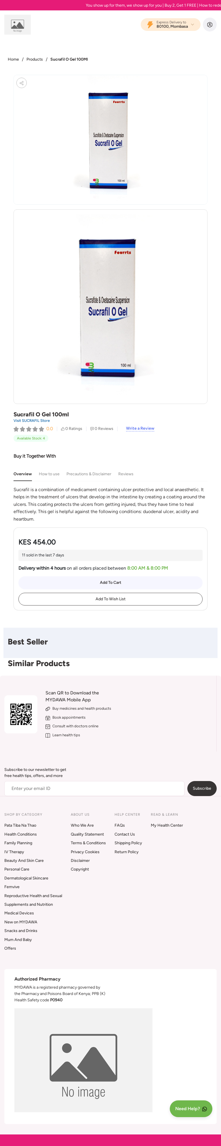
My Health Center (167, 825)
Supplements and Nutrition (28, 904)
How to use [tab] (49, 474)
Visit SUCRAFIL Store (32, 420)
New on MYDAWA (20, 922)
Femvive (12, 886)
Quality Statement (87, 834)
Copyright (80, 869)
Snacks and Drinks (20, 930)
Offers (10, 948)
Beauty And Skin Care (24, 860)
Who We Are (82, 825)
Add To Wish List (110, 599)
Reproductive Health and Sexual (33, 895)
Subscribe (202, 788)
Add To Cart (110, 582)
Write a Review (140, 428)
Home (13, 59)
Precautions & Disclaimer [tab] (88, 474)
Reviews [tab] (126, 474)
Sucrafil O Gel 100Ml (69, 59)
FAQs (120, 825)
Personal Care (16, 869)
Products (34, 59)
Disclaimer (80, 860)
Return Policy (127, 851)
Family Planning (18, 843)
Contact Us (125, 834)
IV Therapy (14, 851)
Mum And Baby (18, 939)
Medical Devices (19, 913)
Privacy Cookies (85, 851)
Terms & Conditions (88, 843)
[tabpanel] (110, 504)
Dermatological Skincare (26, 878)
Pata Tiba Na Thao (20, 825)
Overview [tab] (23, 474)
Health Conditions (20, 834)
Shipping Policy (128, 843)
